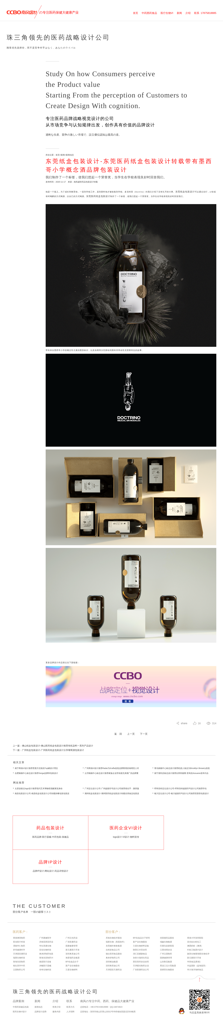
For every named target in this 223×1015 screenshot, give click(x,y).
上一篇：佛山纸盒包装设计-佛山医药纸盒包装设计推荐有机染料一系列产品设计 (53, 753)
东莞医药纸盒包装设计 (98, 204)
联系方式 (70, 982)
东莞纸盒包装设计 (185, 199)
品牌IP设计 (18, 991)
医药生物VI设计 (20, 987)
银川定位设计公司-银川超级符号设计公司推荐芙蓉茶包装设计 (181, 801)
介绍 (188, 13)
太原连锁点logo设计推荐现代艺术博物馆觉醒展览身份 (38, 796)
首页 (135, 13)
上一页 (131, 742)
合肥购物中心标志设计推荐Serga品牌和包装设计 (36, 781)
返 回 (118, 742)
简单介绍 (56, 982)
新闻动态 (70, 163)
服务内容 (56, 987)
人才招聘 (70, 987)
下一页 (144, 742)
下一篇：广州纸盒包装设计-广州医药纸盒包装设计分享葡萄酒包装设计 (48, 758)
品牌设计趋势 (41, 987)
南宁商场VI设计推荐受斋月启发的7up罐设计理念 (36, 776)
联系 (205, 13)
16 (199, 731)
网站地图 (16, 1009)
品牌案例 (18, 976)
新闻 (179, 13)
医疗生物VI (167, 13)
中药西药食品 (149, 13)
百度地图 (24, 1009)
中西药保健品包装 (21, 982)
